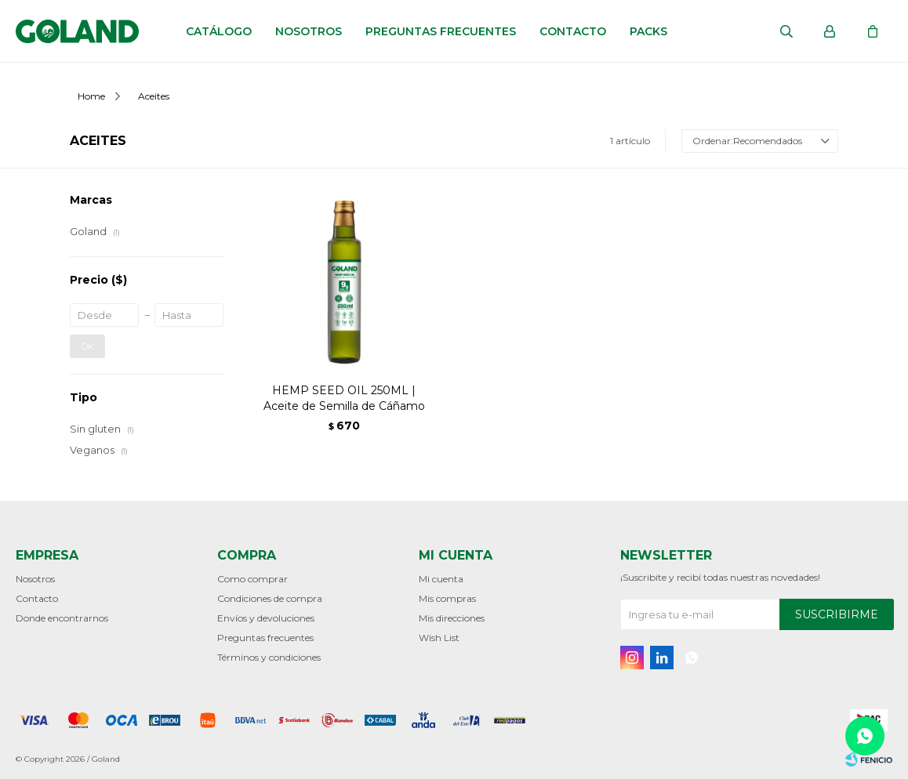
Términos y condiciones (269, 657)
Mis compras (447, 598)
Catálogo (219, 31)
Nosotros (308, 31)
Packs (648, 31)
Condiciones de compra (269, 598)
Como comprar (252, 579)
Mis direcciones (452, 618)
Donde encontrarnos (62, 618)
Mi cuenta (441, 579)
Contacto (572, 31)
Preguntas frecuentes (440, 31)
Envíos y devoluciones (265, 618)
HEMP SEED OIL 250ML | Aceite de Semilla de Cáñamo (344, 398)
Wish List (439, 637)
